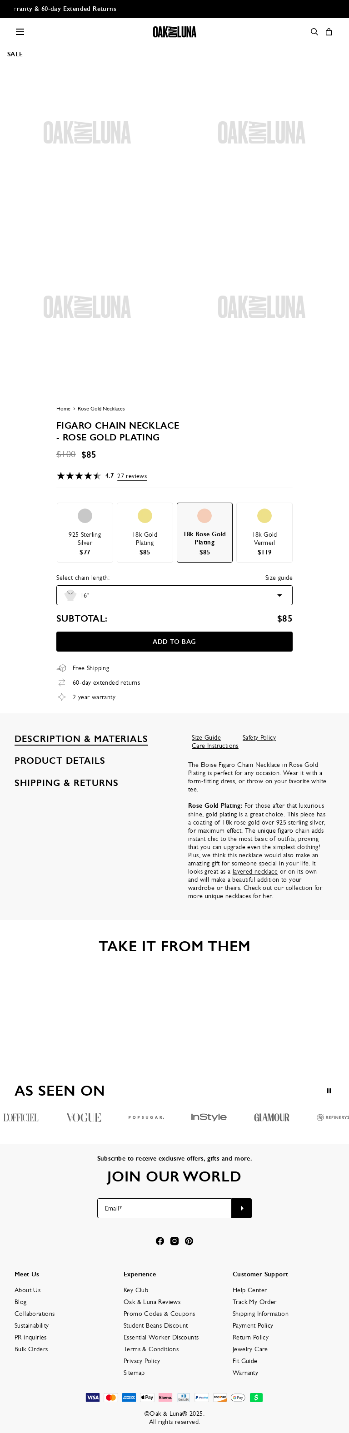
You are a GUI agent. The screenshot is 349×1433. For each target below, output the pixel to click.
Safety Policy (259, 737)
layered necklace (255, 871)
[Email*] (164, 1208)
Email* (113, 1208)
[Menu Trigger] (20, 31)
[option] (85, 533)
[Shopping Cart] (329, 31)
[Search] (314, 31)
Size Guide (206, 737)
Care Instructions (215, 745)
